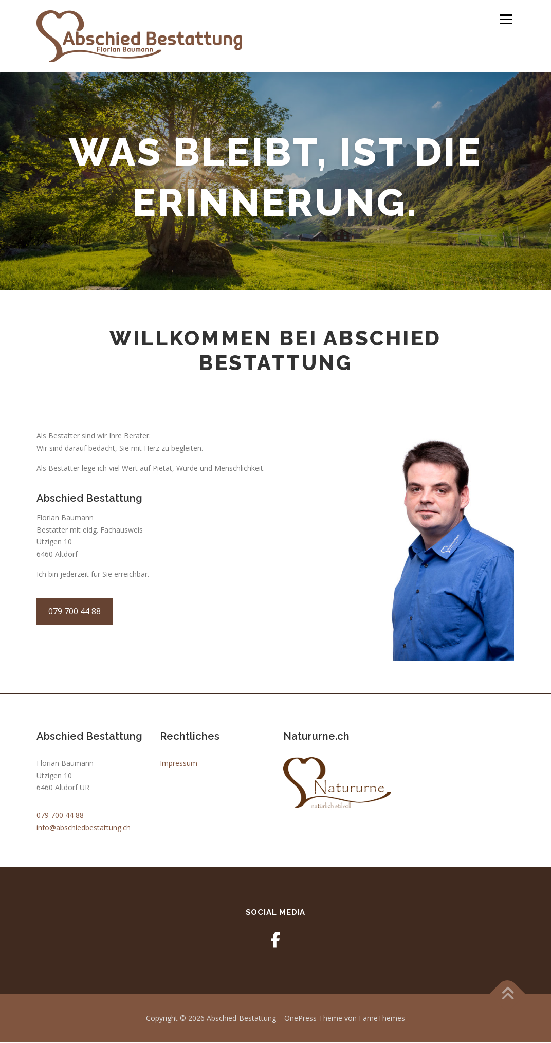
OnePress (300, 1018)
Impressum (178, 763)
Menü (506, 19)
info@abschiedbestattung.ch (83, 828)
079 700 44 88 (60, 815)
